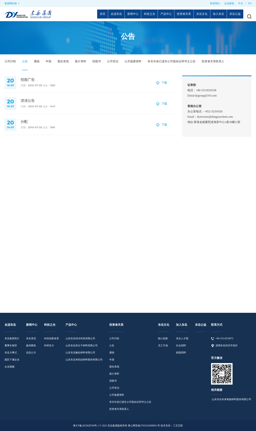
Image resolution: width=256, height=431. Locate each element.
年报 (48, 61)
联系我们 (215, 3)
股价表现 (63, 61)
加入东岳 (216, 14)
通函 (36, 61)
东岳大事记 (11, 352)
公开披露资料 (132, 61)
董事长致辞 (11, 345)
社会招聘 (181, 345)
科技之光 (142, 14)
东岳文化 (199, 14)
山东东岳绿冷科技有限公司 (80, 338)
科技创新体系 (51, 338)
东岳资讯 (31, 338)
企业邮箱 (229, 3)
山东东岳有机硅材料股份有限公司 (84, 359)
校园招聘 (181, 352)
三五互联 (178, 425)
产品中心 (160, 14)
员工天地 (163, 345)
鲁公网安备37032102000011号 (144, 425)
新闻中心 (124, 14)
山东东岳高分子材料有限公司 (82, 345)
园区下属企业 (12, 359)
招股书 (96, 61)
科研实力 (49, 345)
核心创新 (163, 338)
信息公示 (31, 352)
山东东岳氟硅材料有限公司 (80, 352)
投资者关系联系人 (213, 61)
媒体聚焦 (31, 345)
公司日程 (10, 61)
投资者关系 (179, 14)
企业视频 (9, 366)
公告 (25, 61)
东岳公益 (234, 14)
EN (249, 3)
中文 (240, 3)
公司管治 (112, 61)
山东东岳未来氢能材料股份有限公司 (231, 399)
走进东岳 (106, 14)
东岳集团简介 (12, 338)
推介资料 (80, 61)
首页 (92, 14)
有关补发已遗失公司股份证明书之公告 (172, 61)
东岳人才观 (182, 338)
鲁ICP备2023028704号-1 (86, 425)
